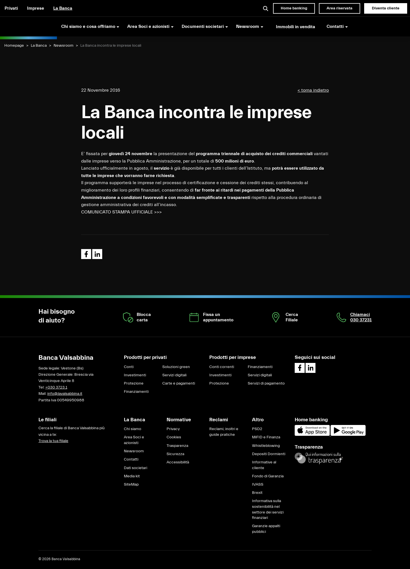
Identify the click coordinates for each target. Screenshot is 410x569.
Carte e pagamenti (178, 383)
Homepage (14, 45)
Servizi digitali (174, 375)
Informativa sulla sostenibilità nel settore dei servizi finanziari (268, 509)
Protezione (134, 383)
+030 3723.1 (56, 387)
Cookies (174, 437)
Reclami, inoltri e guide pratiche (223, 432)
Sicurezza (175, 454)
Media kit (132, 476)
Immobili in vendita (295, 26)
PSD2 (257, 429)
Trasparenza (177, 445)
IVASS (257, 484)
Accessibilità (178, 462)
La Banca (62, 8)
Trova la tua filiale (53, 441)
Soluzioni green (176, 367)
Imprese (35, 8)
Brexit (257, 492)
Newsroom (63, 45)
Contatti (131, 459)
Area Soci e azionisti (134, 440)
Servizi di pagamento (266, 383)
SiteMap (131, 484)
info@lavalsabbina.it (64, 393)
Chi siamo (132, 429)
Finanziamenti (136, 391)
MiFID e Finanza (266, 437)
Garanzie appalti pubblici (266, 529)
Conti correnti (221, 367)
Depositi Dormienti (268, 454)
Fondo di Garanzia (268, 476)
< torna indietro (313, 90)
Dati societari (135, 468)
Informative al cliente (264, 465)
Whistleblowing (266, 445)
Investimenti (135, 375)
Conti (129, 367)
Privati (11, 8)
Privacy (173, 429)
